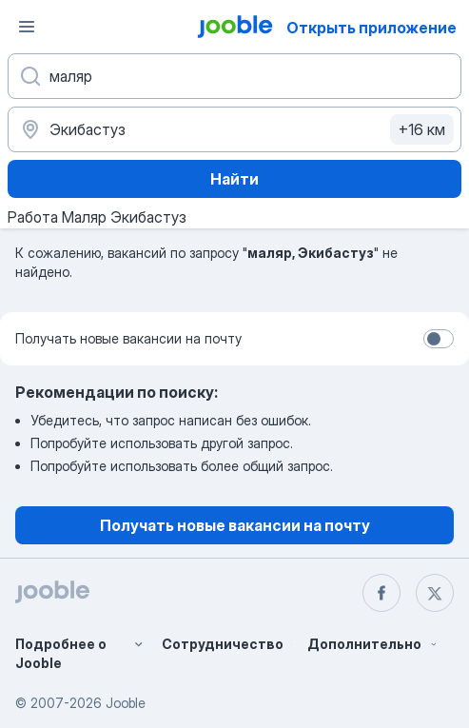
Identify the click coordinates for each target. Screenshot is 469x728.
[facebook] (381, 593)
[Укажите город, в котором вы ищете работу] (234, 129)
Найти (234, 178)
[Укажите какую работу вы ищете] (234, 76)
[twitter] (435, 593)
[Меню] (27, 27)
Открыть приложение (371, 27)
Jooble (126, 703)
